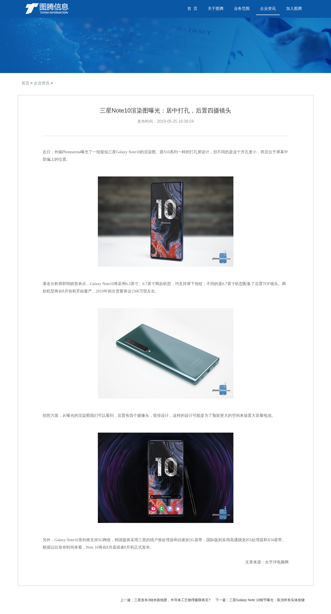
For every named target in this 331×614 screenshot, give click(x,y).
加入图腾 (294, 8)
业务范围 (242, 8)
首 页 (194, 8)
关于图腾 (216, 8)
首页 (25, 83)
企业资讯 (268, 8)
